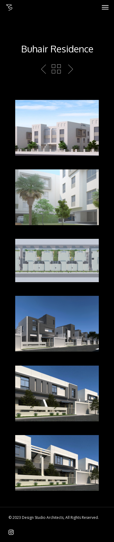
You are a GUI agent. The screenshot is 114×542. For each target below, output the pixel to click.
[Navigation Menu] (105, 7)
